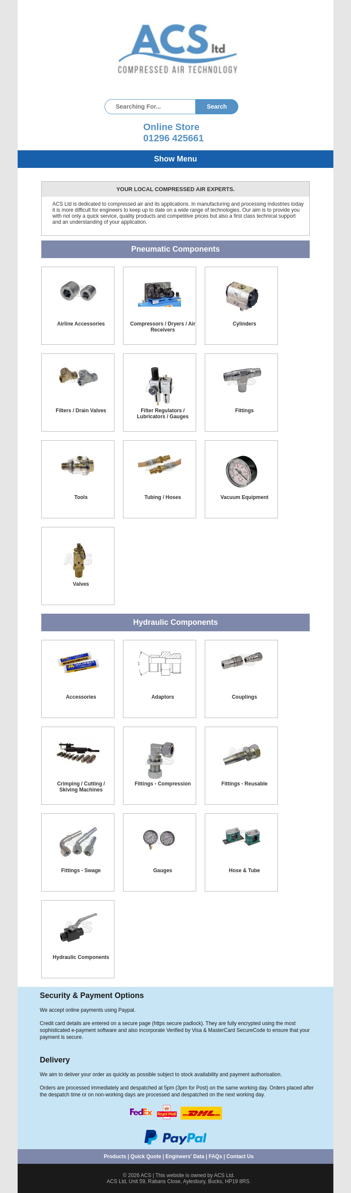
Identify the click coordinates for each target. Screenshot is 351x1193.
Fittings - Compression (163, 784)
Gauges (162, 870)
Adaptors (162, 697)
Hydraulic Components (81, 957)
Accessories (81, 697)
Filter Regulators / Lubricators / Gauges (162, 414)
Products (115, 1156)
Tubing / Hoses (163, 497)
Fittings (244, 411)
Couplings (244, 697)
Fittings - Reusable (245, 784)
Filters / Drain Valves (81, 411)
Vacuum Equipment (244, 497)
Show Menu (175, 159)
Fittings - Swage (81, 870)
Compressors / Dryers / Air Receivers (162, 327)
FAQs (215, 1156)
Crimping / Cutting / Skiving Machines (81, 787)
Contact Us (239, 1156)
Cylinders (244, 324)
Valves (81, 584)
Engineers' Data (185, 1156)
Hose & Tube (244, 870)
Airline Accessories (81, 324)
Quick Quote (145, 1156)
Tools (81, 497)
